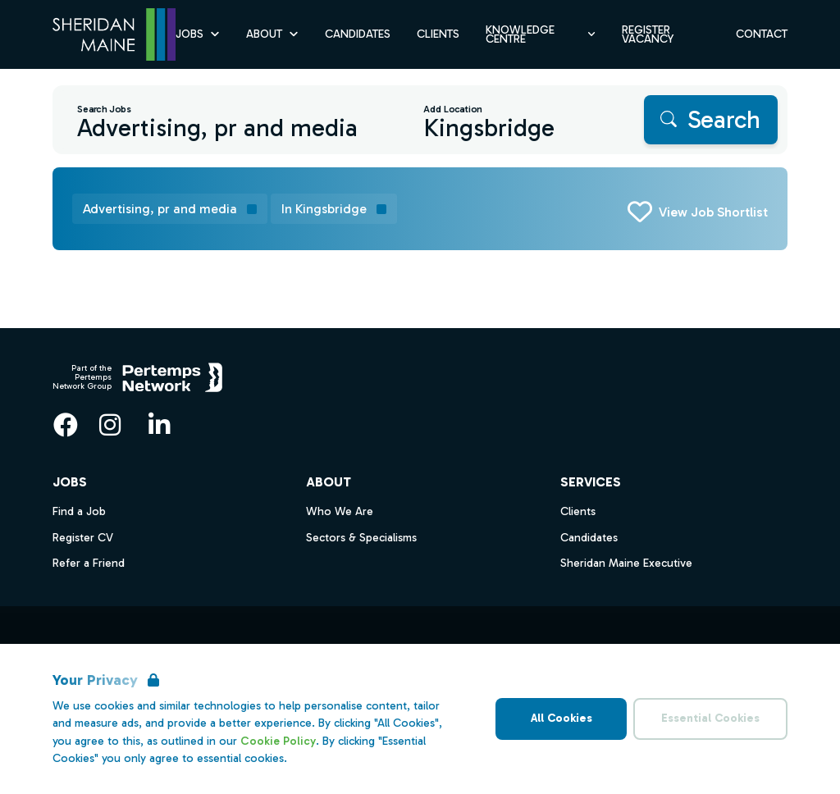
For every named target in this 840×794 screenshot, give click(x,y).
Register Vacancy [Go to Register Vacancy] (647, 34)
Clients (578, 511)
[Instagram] (110, 425)
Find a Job (79, 511)
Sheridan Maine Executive (626, 563)
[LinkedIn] (159, 425)
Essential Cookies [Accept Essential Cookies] (710, 718)
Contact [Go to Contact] (762, 34)
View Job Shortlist (713, 212)
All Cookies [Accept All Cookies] (561, 718)
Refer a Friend (88, 563)
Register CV (82, 538)
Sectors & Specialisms (361, 538)
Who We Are (339, 511)
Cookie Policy (278, 741)
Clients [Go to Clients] (438, 34)
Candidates (589, 538)
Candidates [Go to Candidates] (357, 34)
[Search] (711, 119)
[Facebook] (65, 425)
